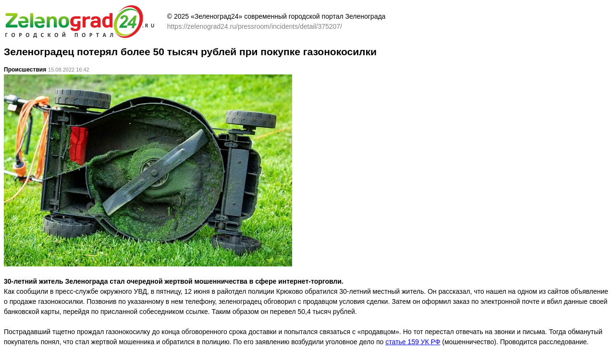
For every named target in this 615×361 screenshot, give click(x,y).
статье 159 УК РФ (412, 342)
